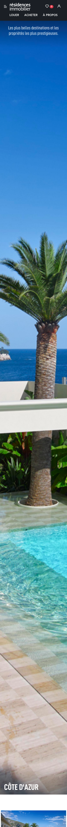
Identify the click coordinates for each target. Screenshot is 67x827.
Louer (14, 15)
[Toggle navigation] (5, 6)
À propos (50, 15)
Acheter (31, 15)
